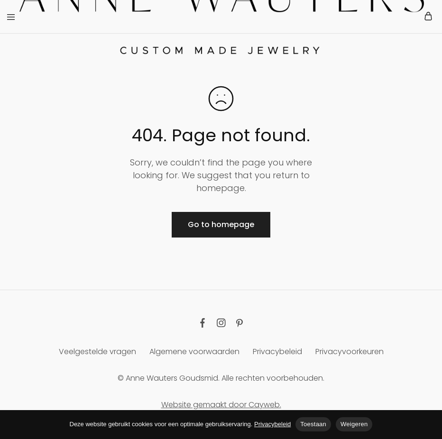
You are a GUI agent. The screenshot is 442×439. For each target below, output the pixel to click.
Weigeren (354, 424)
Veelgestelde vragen (97, 351)
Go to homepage (221, 224)
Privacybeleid (277, 351)
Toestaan (313, 424)
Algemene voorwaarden (194, 351)
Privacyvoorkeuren (349, 351)
